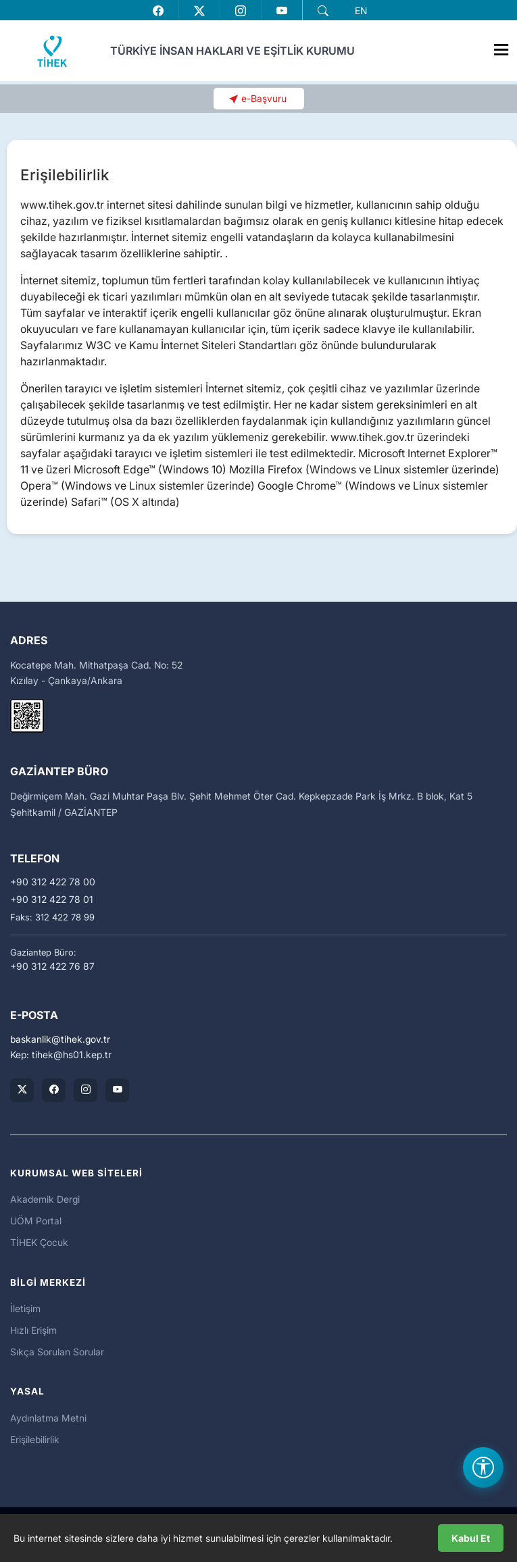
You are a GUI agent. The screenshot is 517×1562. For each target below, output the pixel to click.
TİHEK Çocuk (39, 1242)
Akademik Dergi (45, 1199)
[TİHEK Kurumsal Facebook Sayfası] (54, 1090)
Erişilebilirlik (34, 1439)
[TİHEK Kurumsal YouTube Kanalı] (117, 1090)
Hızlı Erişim (33, 1330)
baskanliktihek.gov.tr (60, 1039)
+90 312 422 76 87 (52, 966)
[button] (323, 11)
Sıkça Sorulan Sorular (57, 1351)
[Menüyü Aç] (501, 46)
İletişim (25, 1308)
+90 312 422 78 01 (51, 899)
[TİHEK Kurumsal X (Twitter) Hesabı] (22, 1090)
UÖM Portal (35, 1220)
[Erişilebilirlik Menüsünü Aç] (483, 1467)
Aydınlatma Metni (48, 1418)
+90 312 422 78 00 (52, 882)
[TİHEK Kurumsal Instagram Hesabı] (85, 1090)
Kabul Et (470, 1538)
